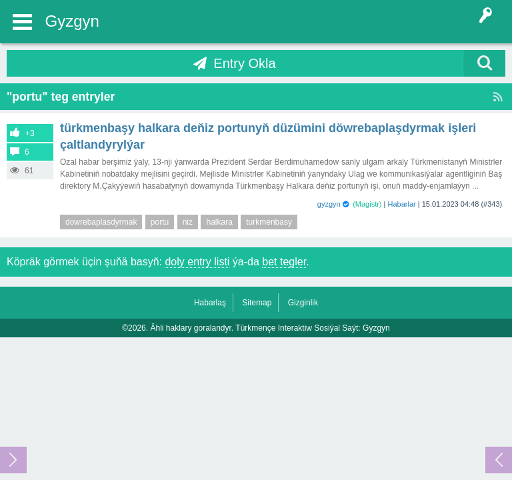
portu (160, 222)
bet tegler (284, 261)
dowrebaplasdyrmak (101, 222)
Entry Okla (244, 63)
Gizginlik (303, 302)
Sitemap (256, 302)
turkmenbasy (269, 222)
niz (188, 222)
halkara (219, 222)
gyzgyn (329, 204)
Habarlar (402, 204)
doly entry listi (197, 261)
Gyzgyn (72, 21)
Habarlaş (210, 302)
